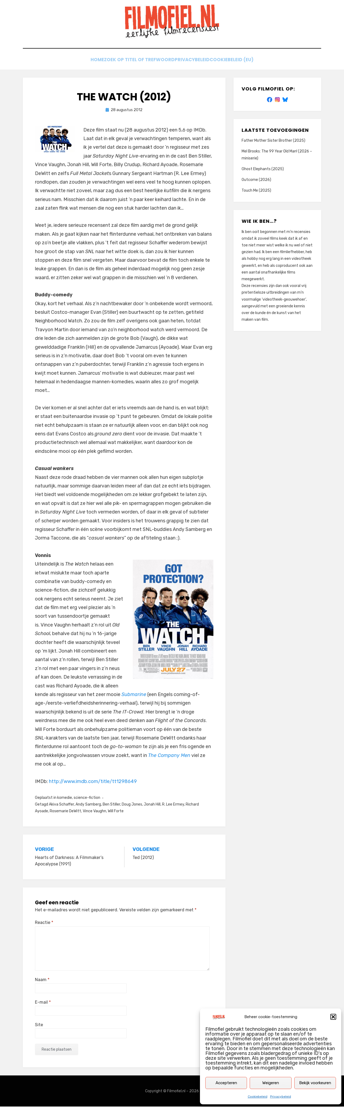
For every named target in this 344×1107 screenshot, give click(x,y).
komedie (64, 798)
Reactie (44, 923)
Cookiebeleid (257, 1096)
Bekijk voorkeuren (315, 1082)
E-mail (43, 1002)
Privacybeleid (280, 1096)
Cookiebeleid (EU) (239, 61)
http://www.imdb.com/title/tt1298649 (93, 782)
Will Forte (116, 811)
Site (39, 1025)
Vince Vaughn (94, 811)
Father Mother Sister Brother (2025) (273, 141)
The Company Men (169, 756)
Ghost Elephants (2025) (263, 169)
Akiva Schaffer (61, 805)
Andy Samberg (88, 805)
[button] (333, 1016)
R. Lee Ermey (173, 805)
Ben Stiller (111, 805)
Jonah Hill (152, 805)
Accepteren (226, 1082)
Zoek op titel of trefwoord (137, 61)
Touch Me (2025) (256, 191)
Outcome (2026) (256, 180)
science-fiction (87, 798)
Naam (42, 979)
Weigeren (270, 1082)
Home (91, 61)
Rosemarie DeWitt (65, 811)
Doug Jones (132, 805)
